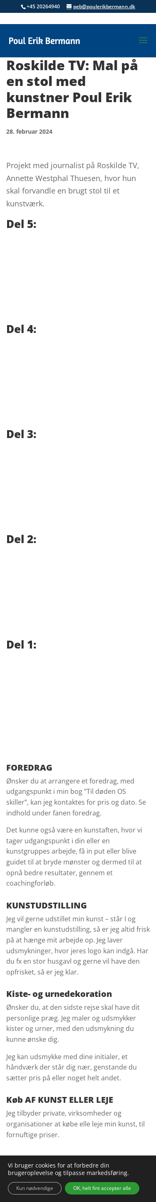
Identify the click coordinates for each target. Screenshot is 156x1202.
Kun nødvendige (34, 1188)
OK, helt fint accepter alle (102, 1188)
